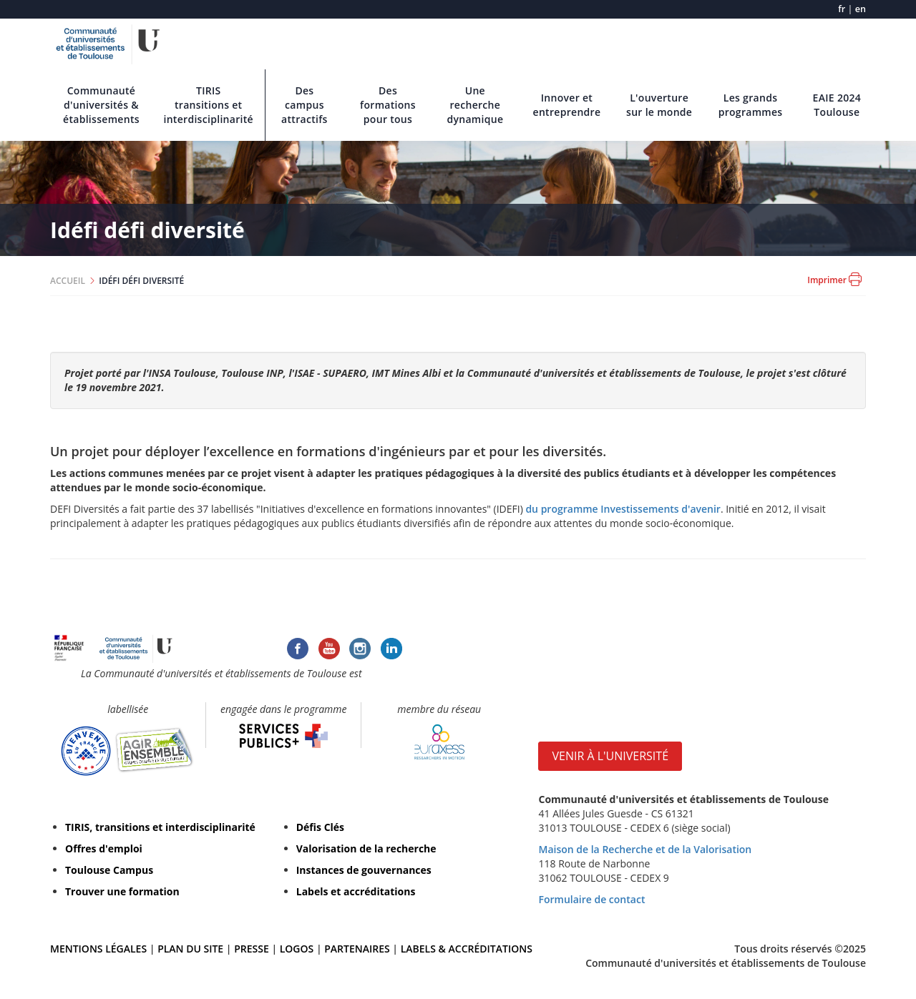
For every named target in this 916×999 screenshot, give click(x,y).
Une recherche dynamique (475, 105)
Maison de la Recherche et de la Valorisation (644, 849)
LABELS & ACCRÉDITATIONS (466, 948)
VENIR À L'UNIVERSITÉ (610, 756)
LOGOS (297, 948)
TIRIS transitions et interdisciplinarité (208, 105)
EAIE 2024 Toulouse (837, 105)
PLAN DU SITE (190, 948)
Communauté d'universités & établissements (101, 105)
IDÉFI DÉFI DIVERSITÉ (141, 281)
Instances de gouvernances (364, 870)
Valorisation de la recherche (366, 848)
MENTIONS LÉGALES (98, 948)
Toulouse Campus (109, 870)
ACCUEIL (67, 281)
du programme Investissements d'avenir (622, 509)
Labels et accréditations (356, 891)
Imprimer (834, 279)
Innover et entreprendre (567, 105)
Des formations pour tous (388, 105)
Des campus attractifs (304, 105)
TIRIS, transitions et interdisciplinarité (160, 827)
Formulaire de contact (591, 899)
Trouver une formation (122, 891)
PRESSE (252, 948)
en (860, 9)
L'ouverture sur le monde (659, 105)
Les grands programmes (750, 105)
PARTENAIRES (356, 948)
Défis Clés (320, 827)
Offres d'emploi (103, 848)
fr (841, 9)
